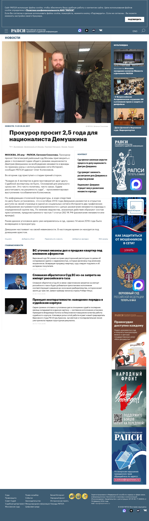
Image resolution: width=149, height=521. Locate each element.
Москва (64, 146)
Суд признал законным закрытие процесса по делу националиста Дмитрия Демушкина (92, 163)
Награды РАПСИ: (57, 503)
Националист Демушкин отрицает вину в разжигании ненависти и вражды (91, 188)
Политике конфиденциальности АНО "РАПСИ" (50, 10)
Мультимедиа (121, 45)
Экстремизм (18, 146)
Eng (135, 31)
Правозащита (10, 497)
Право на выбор (32, 494)
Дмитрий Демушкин (53, 146)
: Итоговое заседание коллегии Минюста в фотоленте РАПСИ (128, 71)
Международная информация (37, 503)
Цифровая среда (32, 506)
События (29, 497)
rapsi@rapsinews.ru (102, 503)
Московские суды (12, 506)
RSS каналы (103, 238)
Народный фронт (57, 497)
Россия (71, 146)
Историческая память (59, 500)
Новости (12, 38)
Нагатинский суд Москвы (34, 146)
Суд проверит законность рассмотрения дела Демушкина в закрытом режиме (92, 175)
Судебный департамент (15, 503)
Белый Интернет (57, 494)
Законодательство (33, 500)
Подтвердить (134, 19)
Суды (7, 494)
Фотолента (119, 68)
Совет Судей (10, 500)
